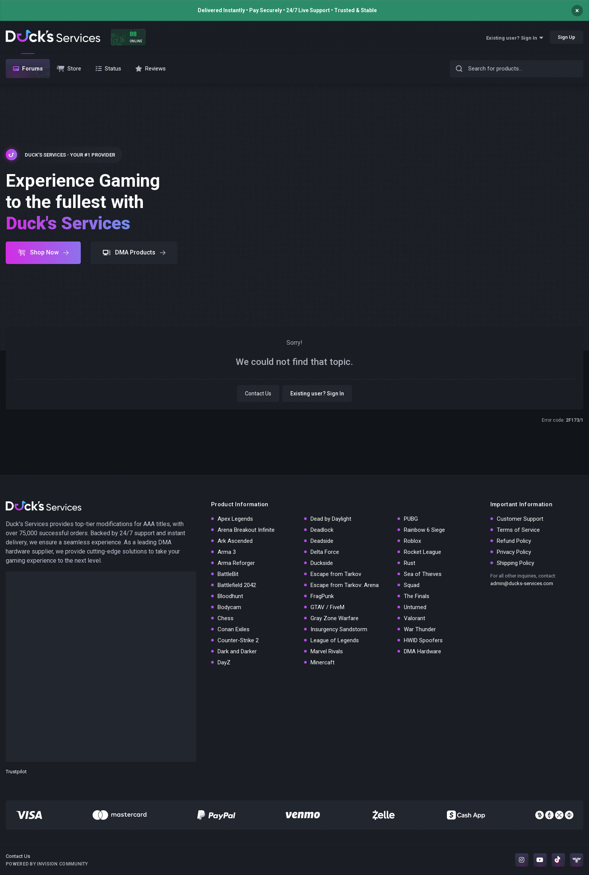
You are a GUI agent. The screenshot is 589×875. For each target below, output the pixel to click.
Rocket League (422, 552)
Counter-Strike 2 (238, 640)
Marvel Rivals (327, 651)
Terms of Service (518, 529)
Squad (411, 585)
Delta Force (325, 552)
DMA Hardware (422, 651)
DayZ (224, 662)
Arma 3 (227, 552)
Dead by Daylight (331, 518)
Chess (226, 618)
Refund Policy (514, 540)
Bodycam (229, 607)
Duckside (322, 563)
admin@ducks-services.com (521, 583)
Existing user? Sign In (514, 38)
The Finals (416, 596)
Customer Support (520, 518)
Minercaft (323, 662)
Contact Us (258, 393)
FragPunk (322, 596)
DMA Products (134, 252)
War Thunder (420, 629)
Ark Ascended (235, 540)
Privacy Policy (514, 552)
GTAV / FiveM (327, 607)
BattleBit (228, 574)
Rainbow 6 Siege (424, 529)
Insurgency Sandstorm (339, 629)
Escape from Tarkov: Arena (345, 585)
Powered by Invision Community (47, 864)
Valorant (414, 618)
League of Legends (335, 640)
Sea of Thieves (423, 574)
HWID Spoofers (423, 640)
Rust (409, 563)
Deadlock (322, 529)
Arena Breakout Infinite (246, 529)
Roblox (412, 540)
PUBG (411, 518)
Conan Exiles (234, 629)
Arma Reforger (236, 563)
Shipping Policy (515, 563)
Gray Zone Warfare (335, 618)
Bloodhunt (230, 596)
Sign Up (566, 37)
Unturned (415, 607)
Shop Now (43, 252)
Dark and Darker (237, 651)
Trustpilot (16, 771)
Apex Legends (235, 518)
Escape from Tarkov (336, 574)
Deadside (322, 540)
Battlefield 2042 (237, 585)
